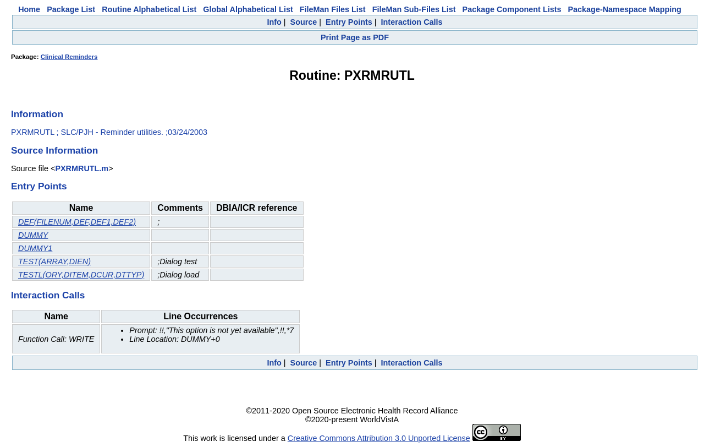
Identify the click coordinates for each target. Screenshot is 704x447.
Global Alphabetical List (248, 9)
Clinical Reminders (69, 56)
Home (29, 9)
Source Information (54, 150)
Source (303, 22)
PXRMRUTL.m (81, 168)
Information (37, 113)
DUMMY (33, 235)
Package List (71, 9)
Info (274, 22)
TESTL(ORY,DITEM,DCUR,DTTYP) (81, 274)
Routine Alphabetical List (149, 9)
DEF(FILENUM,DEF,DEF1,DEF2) (77, 221)
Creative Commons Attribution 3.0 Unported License (379, 438)
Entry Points (349, 22)
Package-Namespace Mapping (624, 9)
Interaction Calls (412, 22)
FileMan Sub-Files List (414, 9)
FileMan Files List (333, 9)
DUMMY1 (35, 248)
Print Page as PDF (355, 37)
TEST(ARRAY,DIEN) (54, 261)
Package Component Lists (512, 9)
